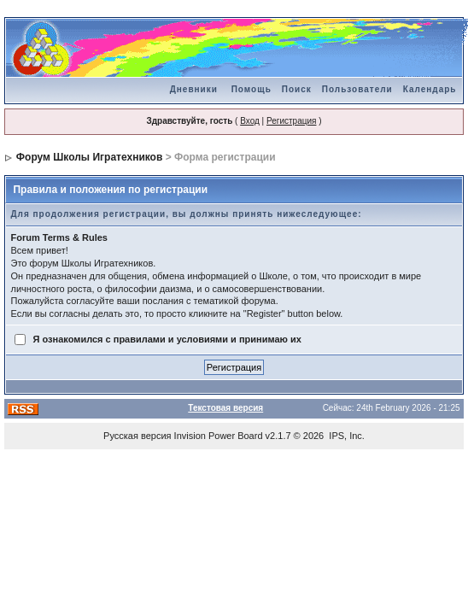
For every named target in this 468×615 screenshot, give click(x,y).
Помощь (251, 89)
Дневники (194, 89)
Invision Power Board (218, 435)
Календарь (430, 89)
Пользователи (357, 89)
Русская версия (137, 435)
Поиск (297, 89)
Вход (250, 121)
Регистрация (291, 121)
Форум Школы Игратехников (89, 157)
